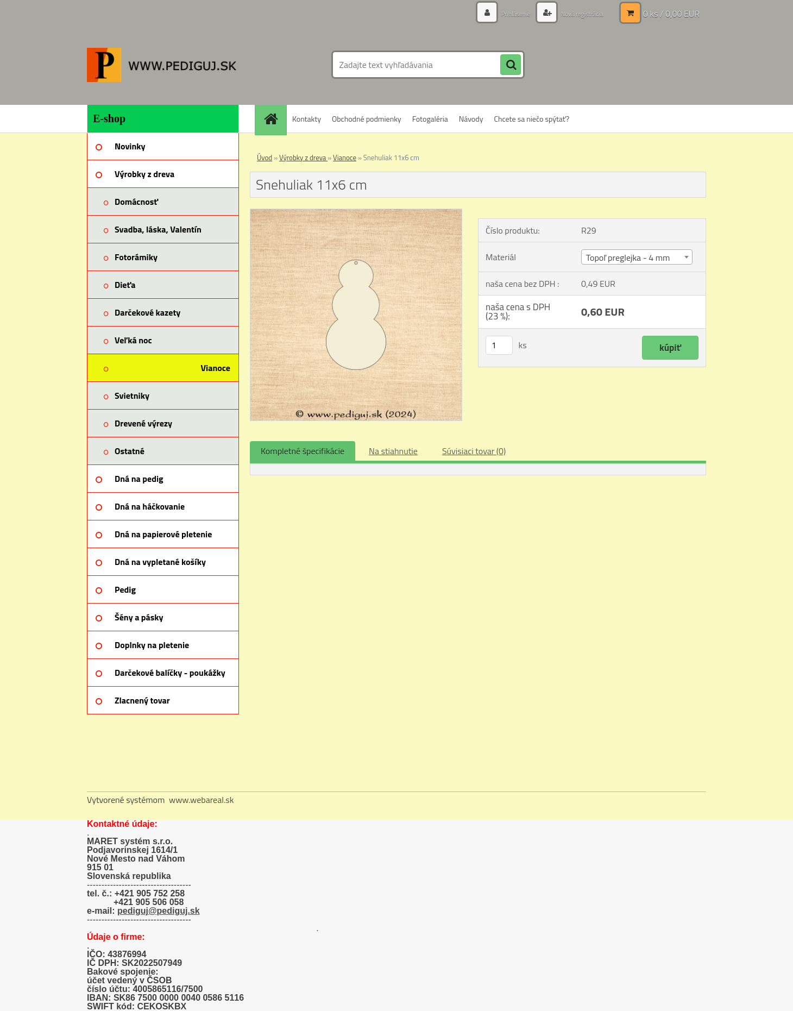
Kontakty (306, 118)
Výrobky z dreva (303, 157)
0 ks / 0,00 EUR (671, 13)
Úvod (264, 157)
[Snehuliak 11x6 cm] (356, 213)
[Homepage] (274, 119)
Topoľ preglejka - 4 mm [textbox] (628, 257)
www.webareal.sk (201, 799)
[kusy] (499, 345)
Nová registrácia (577, 13)
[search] (510, 65)
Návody (471, 118)
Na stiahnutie (393, 450)
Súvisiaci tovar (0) (474, 450)
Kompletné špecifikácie (302, 450)
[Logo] (161, 64)
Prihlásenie (503, 13)
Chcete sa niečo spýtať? (531, 118)
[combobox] (637, 257)
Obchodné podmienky (366, 118)
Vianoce (344, 157)
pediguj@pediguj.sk (158, 910)
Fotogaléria (430, 118)
